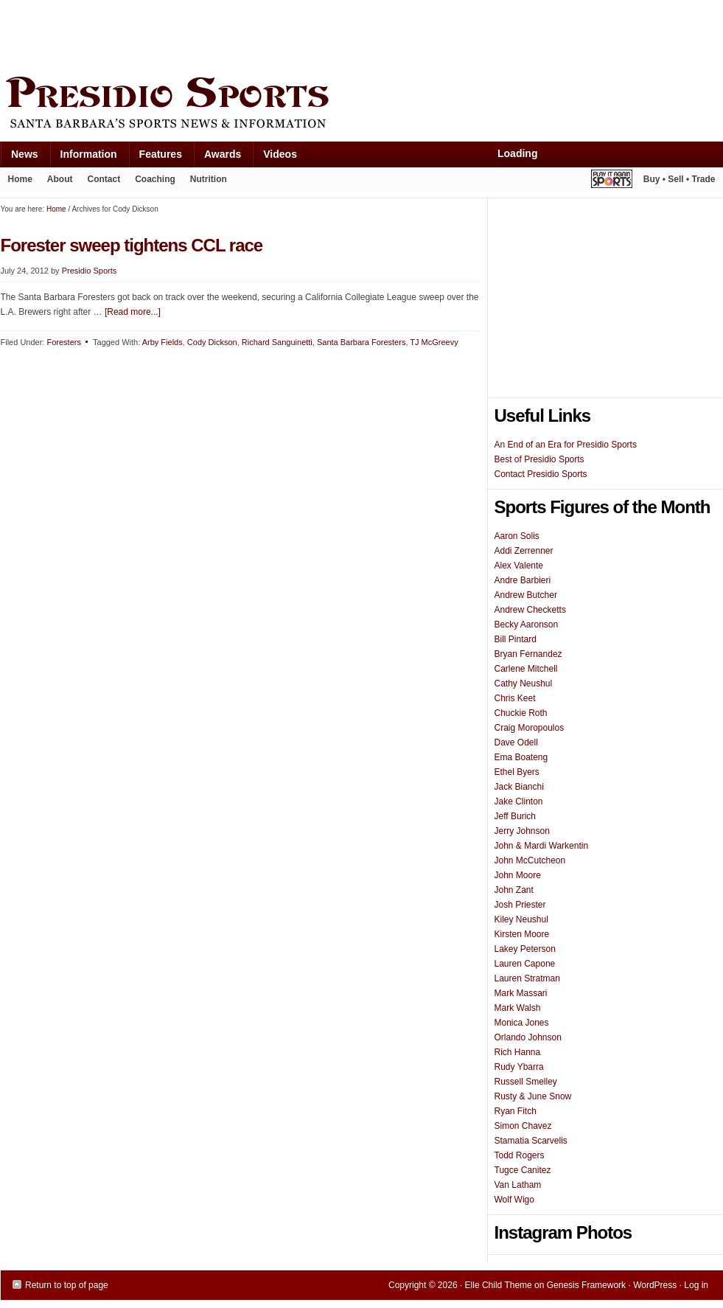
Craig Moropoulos (530, 728)
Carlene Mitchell (526, 669)
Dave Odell (516, 742)
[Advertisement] (269, 34)
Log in (696, 1285)
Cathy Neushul (524, 683)
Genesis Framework (586, 1285)
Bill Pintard (516, 639)
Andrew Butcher (526, 595)
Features (155, 157)
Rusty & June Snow (533, 1096)
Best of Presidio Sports (539, 459)
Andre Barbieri (523, 580)
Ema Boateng (521, 757)
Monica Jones (522, 1022)
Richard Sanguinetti (277, 342)
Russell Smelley (526, 1081)
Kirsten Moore (522, 934)
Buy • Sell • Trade (679, 179)
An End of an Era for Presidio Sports (566, 444)
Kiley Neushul (521, 919)
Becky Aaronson (527, 624)
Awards (217, 157)
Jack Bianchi (519, 787)
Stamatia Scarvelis (531, 1140)
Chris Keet (515, 698)
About (56, 182)
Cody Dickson (212, 342)
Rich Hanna (518, 1052)
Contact (104, 179)
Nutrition (208, 179)
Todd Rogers (520, 1155)
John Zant (514, 890)
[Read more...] (133, 312)
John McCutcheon (530, 860)
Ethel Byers (517, 772)
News (19, 157)
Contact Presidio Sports (541, 474)
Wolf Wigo (514, 1199)
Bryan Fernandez (528, 654)
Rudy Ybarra (519, 1067)
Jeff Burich (515, 816)
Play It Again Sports (611, 181)
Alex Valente (519, 565)
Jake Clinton (519, 801)
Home (20, 179)
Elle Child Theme (498, 1285)
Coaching (155, 179)
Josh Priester (520, 905)
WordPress (655, 1285)
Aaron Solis (517, 536)
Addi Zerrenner (524, 551)
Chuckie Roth (521, 713)
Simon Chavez (523, 1126)
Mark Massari (521, 993)
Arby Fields (162, 342)
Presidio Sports (362, 105)
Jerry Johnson (522, 831)
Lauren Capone (525, 964)
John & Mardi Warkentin (542, 846)
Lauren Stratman (527, 978)
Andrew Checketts (530, 610)
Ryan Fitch (516, 1111)
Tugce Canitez (523, 1170)
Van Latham (518, 1185)
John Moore (518, 875)
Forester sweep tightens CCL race (132, 245)
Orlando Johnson (528, 1037)
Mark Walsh (518, 1008)
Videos (280, 154)
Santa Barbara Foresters (361, 342)
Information (83, 157)
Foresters (63, 342)
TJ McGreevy (434, 342)
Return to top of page (66, 1285)
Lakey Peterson (525, 949)
